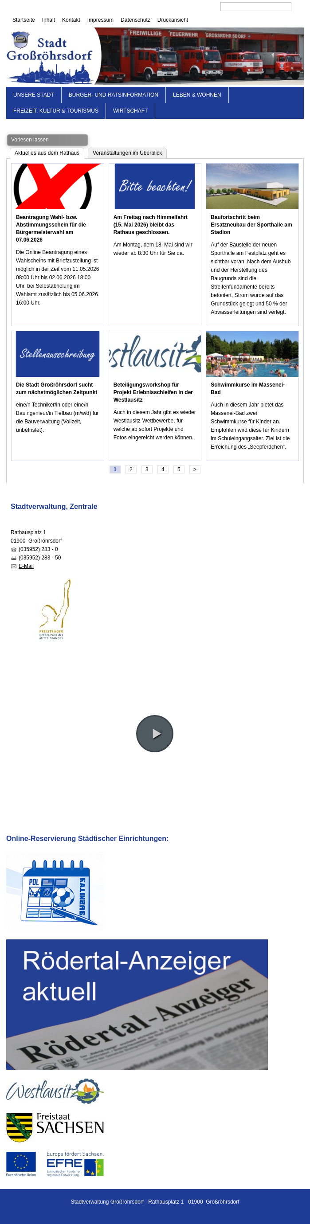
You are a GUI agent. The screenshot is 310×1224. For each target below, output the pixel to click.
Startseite (23, 20)
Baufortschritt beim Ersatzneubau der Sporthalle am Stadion (251, 224)
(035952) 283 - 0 (38, 549)
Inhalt (48, 20)
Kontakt (71, 20)
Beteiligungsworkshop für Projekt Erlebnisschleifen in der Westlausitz (153, 392)
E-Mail (26, 566)
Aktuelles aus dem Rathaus (47, 153)
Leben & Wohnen (197, 95)
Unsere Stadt (33, 95)
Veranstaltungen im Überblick (127, 153)
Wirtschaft (130, 111)
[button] (154, 733)
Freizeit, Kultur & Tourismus (55, 111)
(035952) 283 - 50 (40, 558)
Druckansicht (172, 20)
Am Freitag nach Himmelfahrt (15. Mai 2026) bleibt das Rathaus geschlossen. (151, 224)
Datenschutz (135, 20)
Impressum (100, 20)
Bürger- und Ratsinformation (113, 95)
